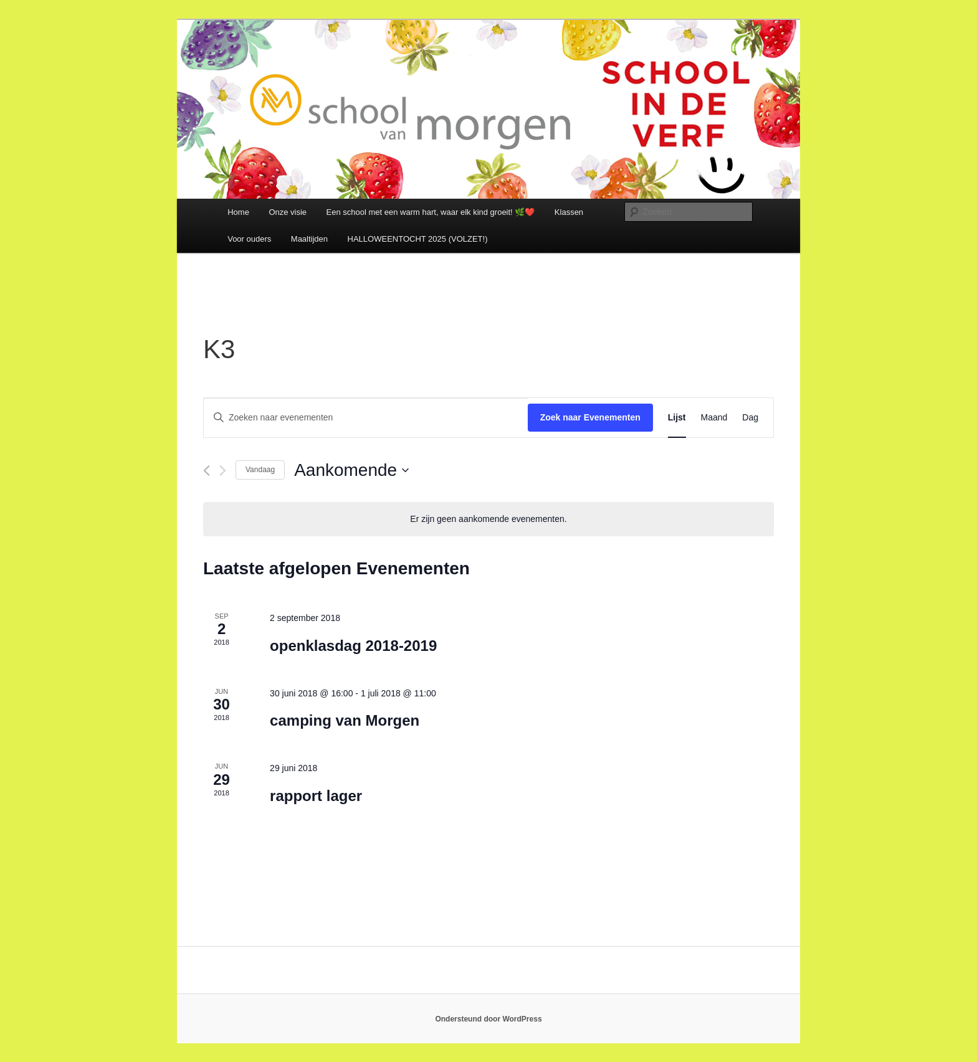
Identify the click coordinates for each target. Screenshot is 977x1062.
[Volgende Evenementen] (222, 470)
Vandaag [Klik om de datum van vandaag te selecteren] (260, 469)
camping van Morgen (344, 720)
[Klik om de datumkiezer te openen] (351, 470)
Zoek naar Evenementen (590, 417)
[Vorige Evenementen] (206, 470)
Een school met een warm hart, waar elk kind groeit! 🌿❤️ (430, 212)
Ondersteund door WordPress (488, 1019)
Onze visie (288, 212)
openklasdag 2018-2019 (353, 645)
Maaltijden (309, 239)
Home (238, 212)
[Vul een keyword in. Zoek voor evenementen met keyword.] (366, 417)
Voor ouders (249, 239)
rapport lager (316, 795)
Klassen (569, 212)
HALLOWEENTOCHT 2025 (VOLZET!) (418, 239)
